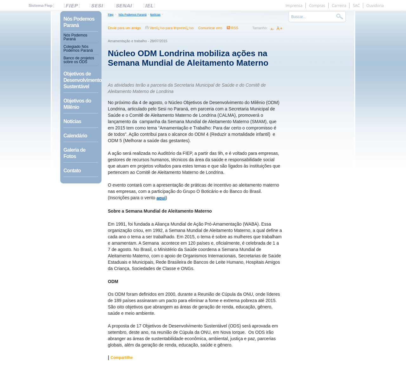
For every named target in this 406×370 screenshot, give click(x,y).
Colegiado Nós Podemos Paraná (78, 48)
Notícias (72, 121)
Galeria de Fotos (74, 153)
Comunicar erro (210, 28)
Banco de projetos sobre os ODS (78, 60)
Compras (317, 5)
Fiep (111, 14)
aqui (161, 198)
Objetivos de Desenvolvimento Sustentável (80, 80)
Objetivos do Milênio (77, 104)
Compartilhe (122, 357)
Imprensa (293, 5)
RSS (235, 28)
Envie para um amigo (124, 28)
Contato (72, 170)
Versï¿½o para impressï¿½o (172, 28)
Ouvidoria (375, 5)
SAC (356, 5)
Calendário (75, 135)
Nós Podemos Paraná (79, 22)
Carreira (339, 5)
